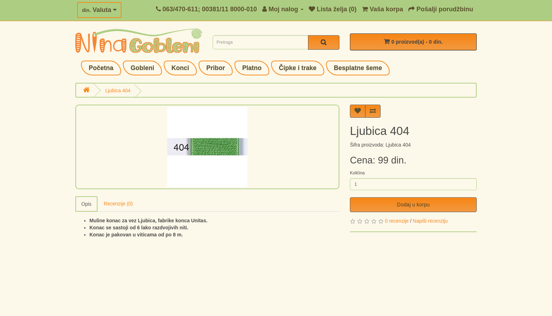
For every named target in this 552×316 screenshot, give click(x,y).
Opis (86, 204)
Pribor (215, 68)
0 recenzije (397, 221)
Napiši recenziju (430, 221)
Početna (101, 68)
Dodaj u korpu (413, 204)
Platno (252, 68)
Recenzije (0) (118, 203)
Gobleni (142, 68)
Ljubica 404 (118, 90)
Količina (357, 173)
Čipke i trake (297, 68)
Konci (180, 68)
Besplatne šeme (358, 68)
